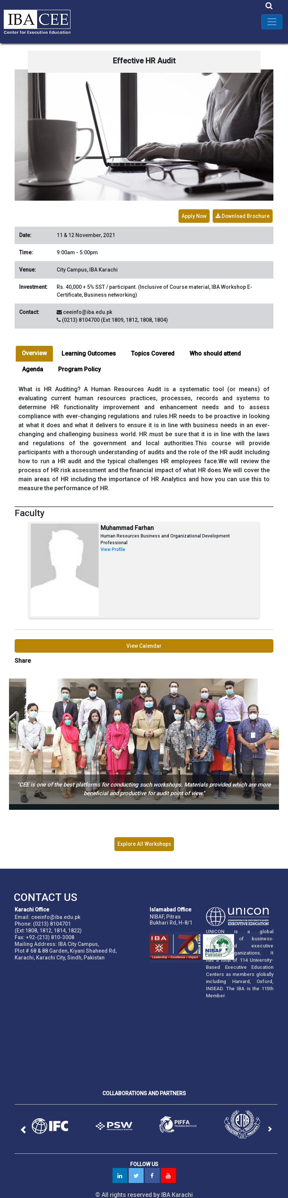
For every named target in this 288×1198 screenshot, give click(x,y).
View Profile (112, 546)
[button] (26, 1124)
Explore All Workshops (144, 838)
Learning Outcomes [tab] (89, 350)
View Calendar (144, 643)
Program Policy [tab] (79, 366)
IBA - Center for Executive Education (41, 21)
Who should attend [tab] (215, 350)
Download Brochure (242, 213)
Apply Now (193, 213)
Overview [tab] (34, 350)
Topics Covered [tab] (152, 350)
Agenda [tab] (32, 366)
